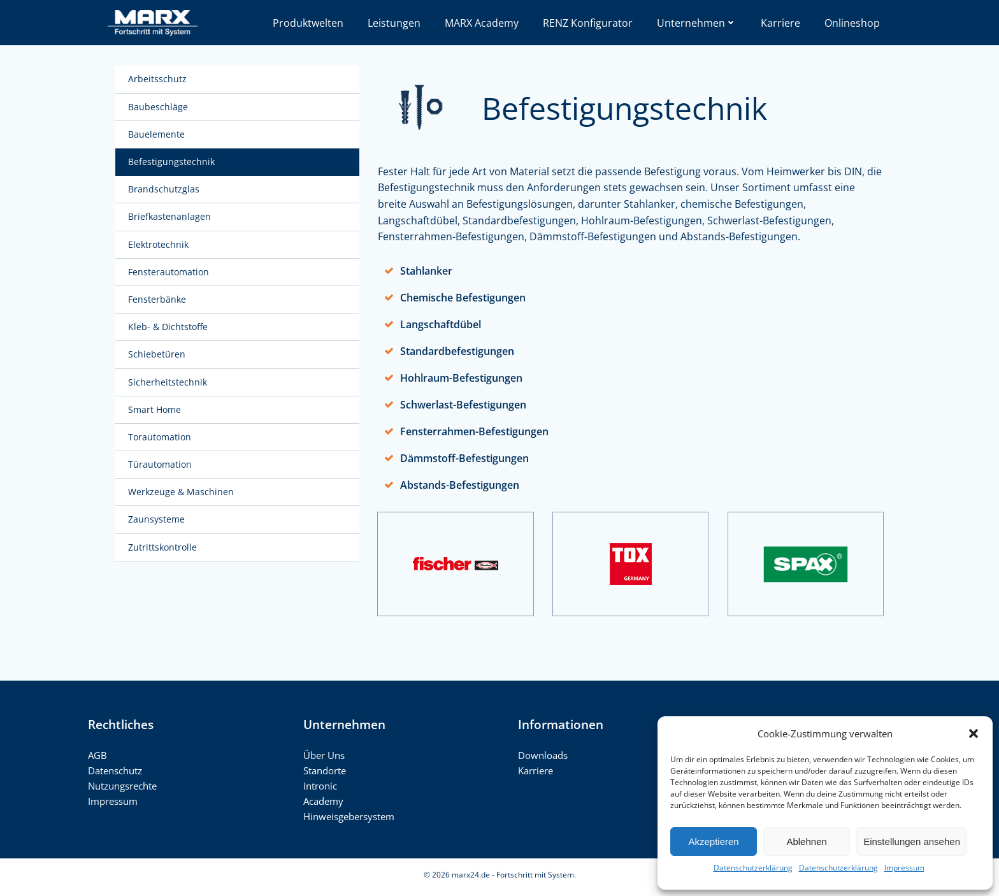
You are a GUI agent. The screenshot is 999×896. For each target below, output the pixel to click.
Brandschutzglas (165, 190)
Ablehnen (806, 841)
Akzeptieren (713, 841)
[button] (973, 733)
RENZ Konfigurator (588, 23)
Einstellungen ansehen (911, 841)
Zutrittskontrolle (163, 548)
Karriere (780, 23)
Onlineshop (852, 23)
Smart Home (155, 410)
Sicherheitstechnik (168, 383)
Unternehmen (697, 23)
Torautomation (160, 437)
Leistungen (394, 23)
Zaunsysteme (157, 520)
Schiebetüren (158, 355)
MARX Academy (482, 23)
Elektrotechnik (159, 245)
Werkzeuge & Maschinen (182, 493)
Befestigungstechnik (172, 163)
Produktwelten (308, 23)
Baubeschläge (159, 107)
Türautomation (161, 465)
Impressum (904, 867)
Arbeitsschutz (158, 80)
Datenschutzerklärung (753, 867)
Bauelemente (157, 135)
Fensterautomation (169, 272)
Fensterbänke (158, 300)
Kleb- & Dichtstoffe (169, 328)
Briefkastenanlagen (170, 218)
